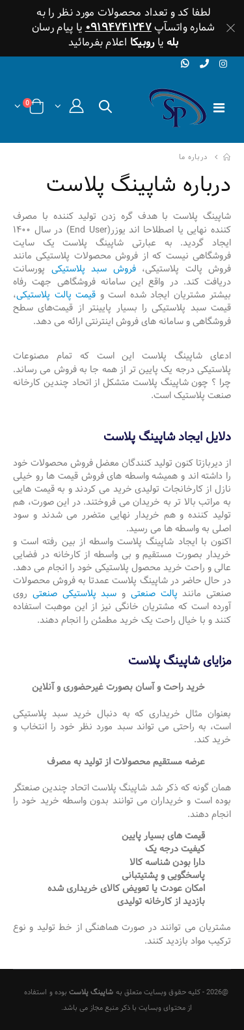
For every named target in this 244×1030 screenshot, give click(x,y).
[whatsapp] (185, 64)
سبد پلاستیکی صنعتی (75, 593)
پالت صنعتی (154, 593)
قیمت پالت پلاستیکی (56, 295)
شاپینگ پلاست (91, 992)
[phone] (204, 64)
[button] (105, 109)
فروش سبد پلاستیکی (93, 269)
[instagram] (223, 64)
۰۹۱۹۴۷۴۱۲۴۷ (118, 27)
